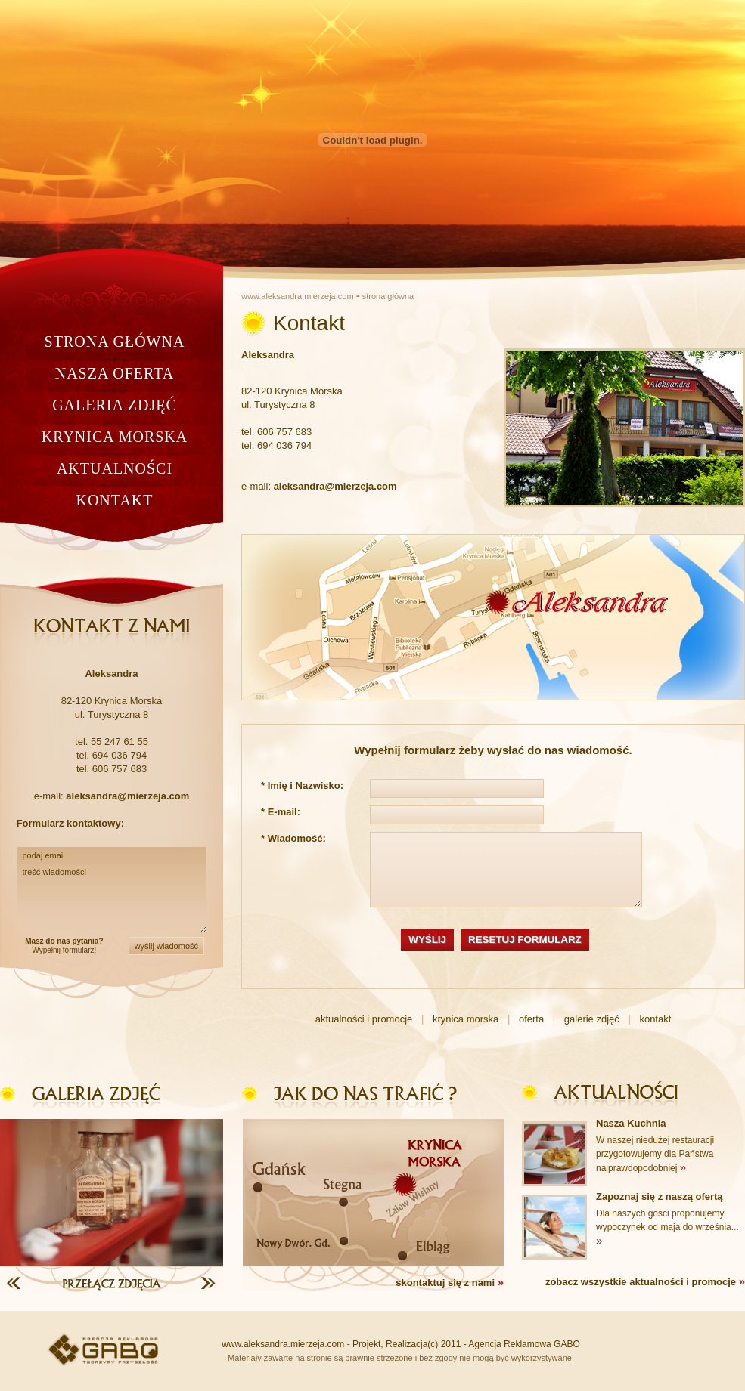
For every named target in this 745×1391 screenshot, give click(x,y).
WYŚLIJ (427, 939)
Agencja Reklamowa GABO (523, 1344)
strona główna (115, 341)
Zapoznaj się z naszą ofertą (659, 1196)
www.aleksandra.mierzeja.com (297, 296)
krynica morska (115, 436)
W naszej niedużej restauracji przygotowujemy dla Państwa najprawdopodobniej (655, 1154)
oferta (531, 1019)
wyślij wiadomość (166, 946)
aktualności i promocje (364, 1019)
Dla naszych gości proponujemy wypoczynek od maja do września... (667, 1227)
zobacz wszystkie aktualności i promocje (645, 1281)
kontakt (114, 500)
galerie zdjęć (591, 1019)
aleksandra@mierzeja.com (335, 486)
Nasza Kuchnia (631, 1123)
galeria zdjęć (114, 405)
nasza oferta (115, 373)
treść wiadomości (111, 898)
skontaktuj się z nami (450, 1281)
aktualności (114, 468)
